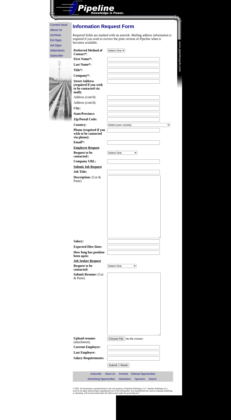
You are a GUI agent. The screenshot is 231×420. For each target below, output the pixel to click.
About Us (56, 30)
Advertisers (57, 50)
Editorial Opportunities (143, 398)
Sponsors (140, 403)
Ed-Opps (56, 40)
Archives (55, 35)
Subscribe (56, 55)
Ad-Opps (56, 45)
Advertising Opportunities (101, 403)
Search (153, 403)
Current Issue (59, 24)
